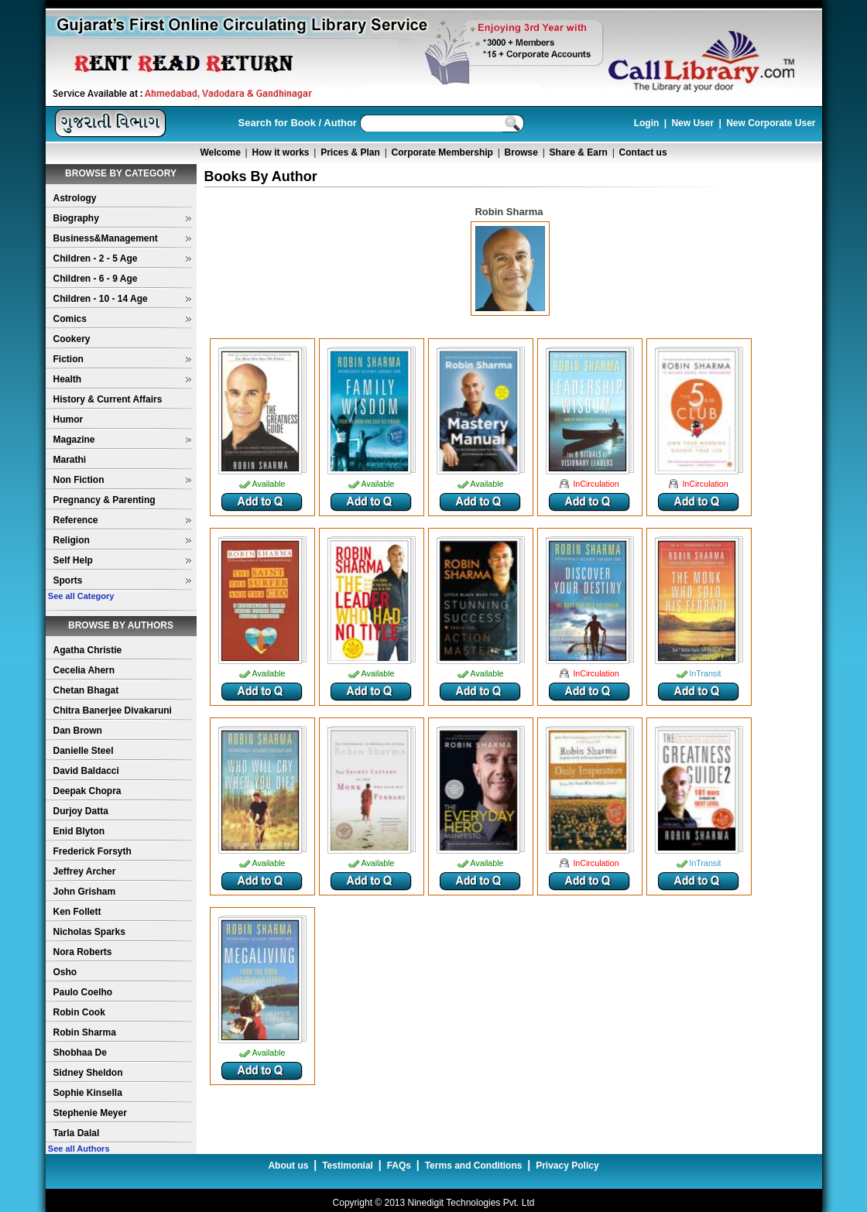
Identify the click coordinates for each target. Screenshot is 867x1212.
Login (647, 123)
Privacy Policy (567, 1165)
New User (692, 123)
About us (288, 1165)
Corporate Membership (442, 152)
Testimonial (347, 1165)
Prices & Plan (350, 152)
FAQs (399, 1165)
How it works (281, 152)
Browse (521, 152)
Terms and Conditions (474, 1165)
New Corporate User (770, 123)
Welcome (220, 152)
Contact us (643, 152)
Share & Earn (579, 152)
